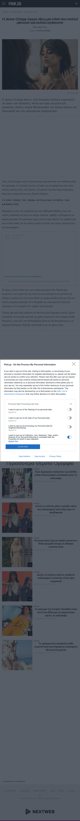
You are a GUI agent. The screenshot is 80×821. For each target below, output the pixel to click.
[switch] (69, 409)
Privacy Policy (55, 456)
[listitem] (40, 403)
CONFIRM (23, 447)
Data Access (40, 456)
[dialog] (40, 410)
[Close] (74, 364)
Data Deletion (24, 456)
